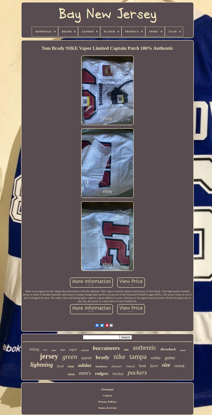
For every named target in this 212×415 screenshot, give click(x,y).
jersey (49, 356)
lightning (41, 364)
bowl (60, 366)
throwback (168, 349)
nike (119, 356)
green (69, 356)
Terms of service (107, 407)
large (71, 366)
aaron (86, 357)
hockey (118, 373)
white (156, 357)
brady (102, 357)
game (170, 357)
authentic (145, 347)
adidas (85, 365)
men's (85, 373)
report (183, 350)
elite (126, 349)
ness (45, 349)
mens (71, 374)
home (54, 350)
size (166, 365)
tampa (138, 356)
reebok (180, 366)
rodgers (101, 373)
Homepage (107, 389)
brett (142, 366)
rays (62, 349)
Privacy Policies (107, 401)
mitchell (85, 350)
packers (137, 372)
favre (154, 366)
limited (130, 366)
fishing (34, 349)
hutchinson (101, 366)
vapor (73, 349)
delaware (116, 366)
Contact (107, 395)
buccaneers (106, 348)
